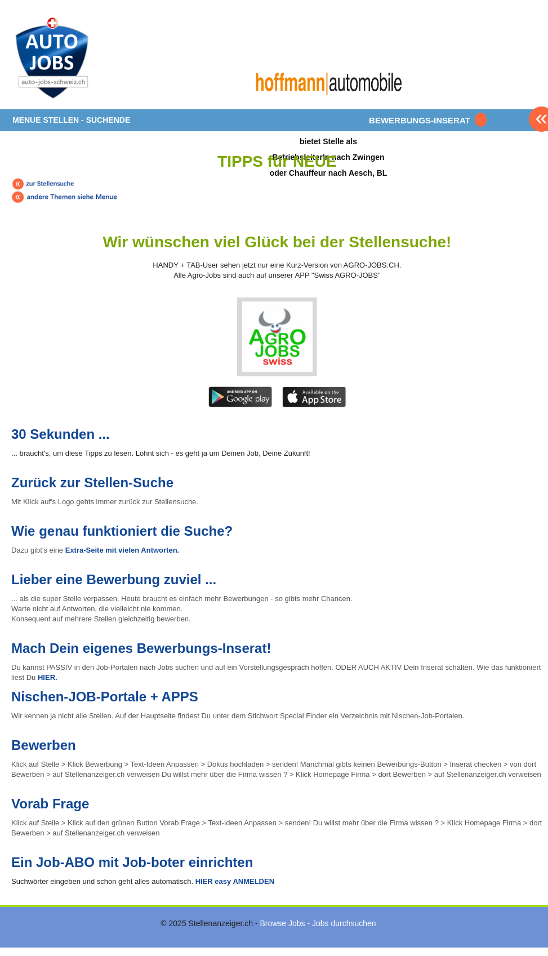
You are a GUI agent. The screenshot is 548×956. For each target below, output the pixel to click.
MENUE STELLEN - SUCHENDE (71, 119)
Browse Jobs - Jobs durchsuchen (318, 923)
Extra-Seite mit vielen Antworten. (122, 550)
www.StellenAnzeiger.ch (78, 58)
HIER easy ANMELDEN (233, 881)
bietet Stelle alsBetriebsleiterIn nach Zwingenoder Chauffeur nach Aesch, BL (328, 157)
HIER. (47, 677)
